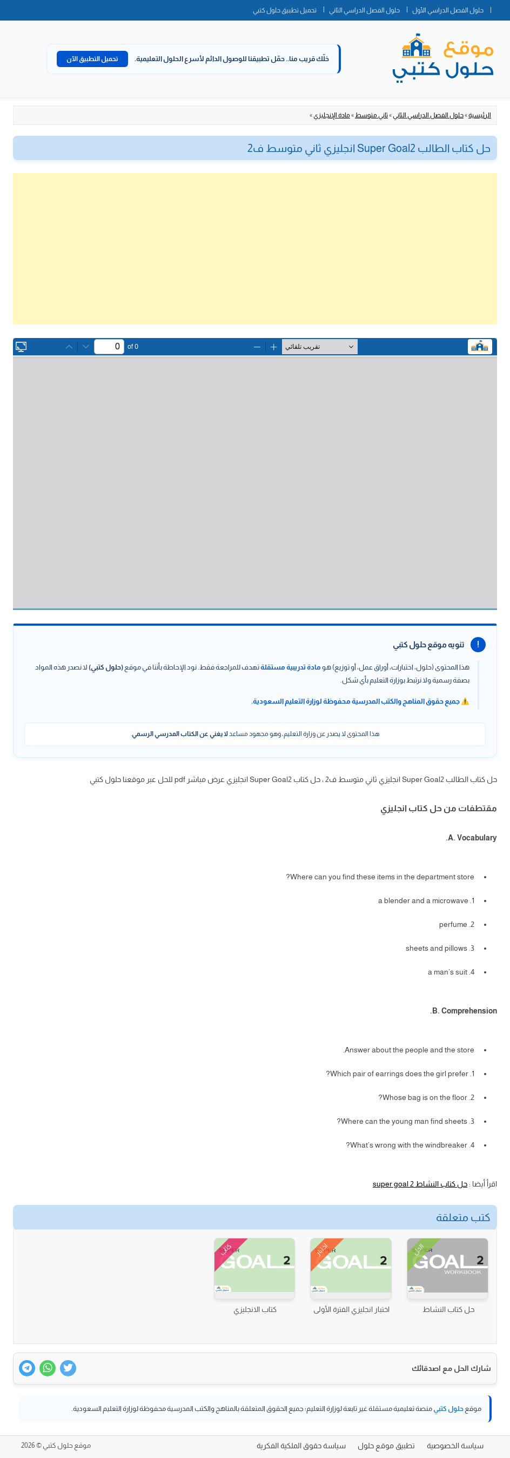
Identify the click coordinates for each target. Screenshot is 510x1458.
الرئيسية (479, 115)
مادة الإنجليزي (331, 115)
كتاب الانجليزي (255, 1309)
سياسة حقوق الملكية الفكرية (301, 1445)
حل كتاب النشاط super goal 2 (420, 1183)
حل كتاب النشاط (448, 1309)
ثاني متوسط (371, 115)
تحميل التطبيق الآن (92, 59)
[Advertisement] (255, 248)
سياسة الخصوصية (455, 1445)
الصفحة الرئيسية (500, 8)
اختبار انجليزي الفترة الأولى (351, 1309)
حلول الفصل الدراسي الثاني (364, 10)
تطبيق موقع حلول (386, 1445)
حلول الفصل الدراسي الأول (448, 10)
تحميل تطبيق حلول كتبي (285, 10)
